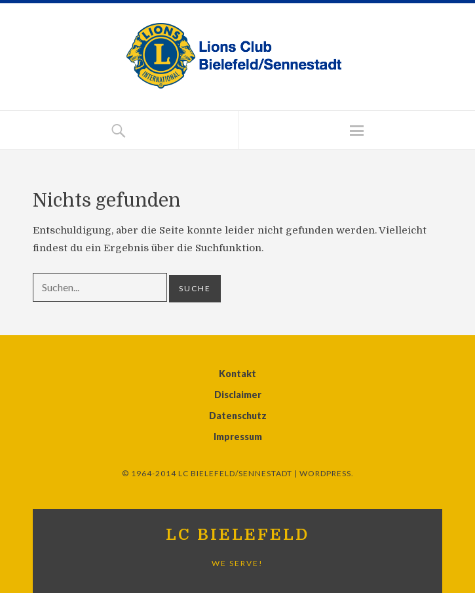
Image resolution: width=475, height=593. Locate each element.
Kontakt (237, 373)
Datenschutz (238, 415)
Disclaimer (237, 394)
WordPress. (326, 473)
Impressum (238, 436)
